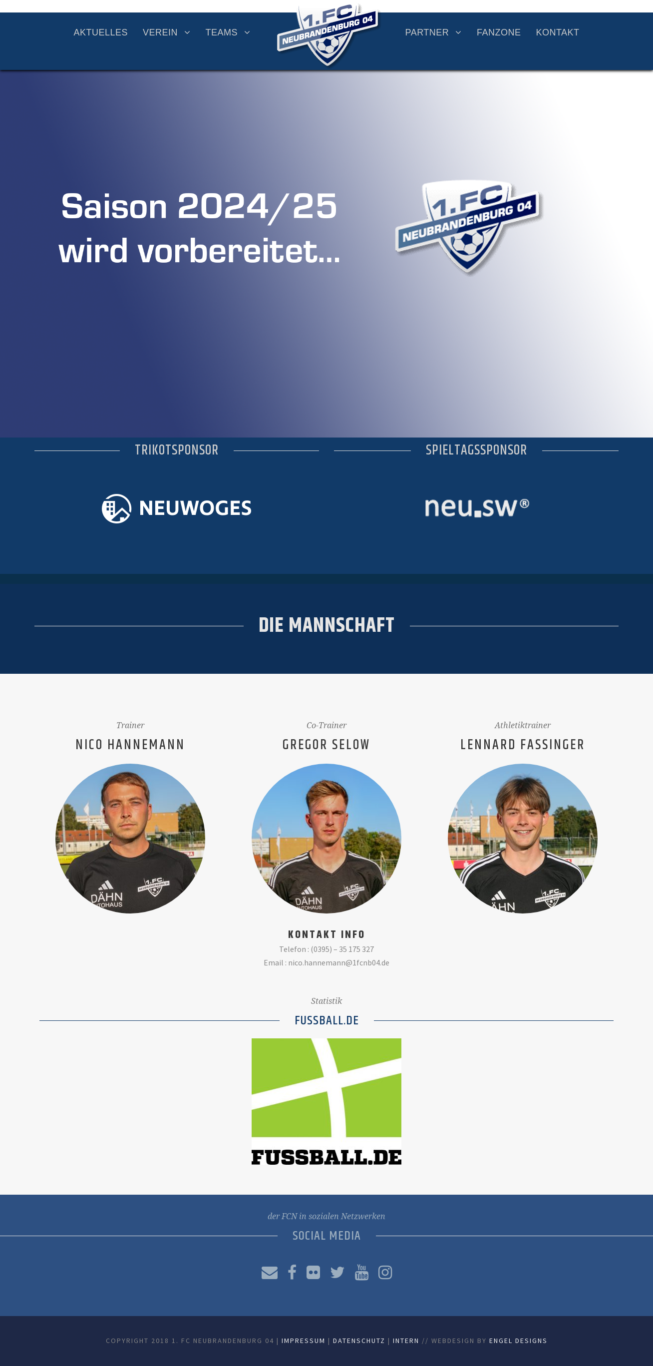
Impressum (304, 1340)
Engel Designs (518, 1340)
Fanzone (499, 32)
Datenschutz (359, 1340)
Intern (406, 1340)
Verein (160, 32)
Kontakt (557, 32)
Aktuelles (100, 32)
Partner (427, 32)
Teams (222, 32)
